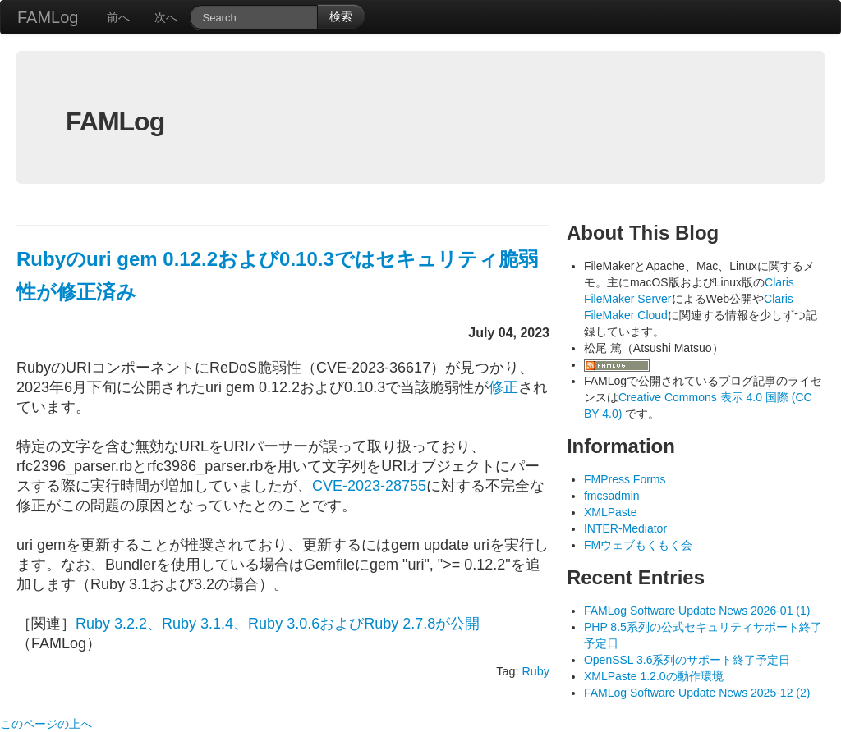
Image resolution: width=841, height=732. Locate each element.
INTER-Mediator (625, 528)
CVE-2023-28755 (369, 486)
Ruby (535, 671)
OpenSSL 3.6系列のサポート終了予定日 (687, 659)
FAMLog (47, 17)
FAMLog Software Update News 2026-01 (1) (697, 610)
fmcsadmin (612, 495)
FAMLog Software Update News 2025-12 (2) (697, 692)
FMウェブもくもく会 (638, 544)
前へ (118, 17)
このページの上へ (46, 723)
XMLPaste (610, 512)
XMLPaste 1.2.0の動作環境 (654, 676)
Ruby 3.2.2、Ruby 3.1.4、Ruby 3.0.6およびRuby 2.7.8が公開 (278, 623)
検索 (340, 16)
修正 (503, 387)
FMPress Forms (625, 479)
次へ (165, 17)
